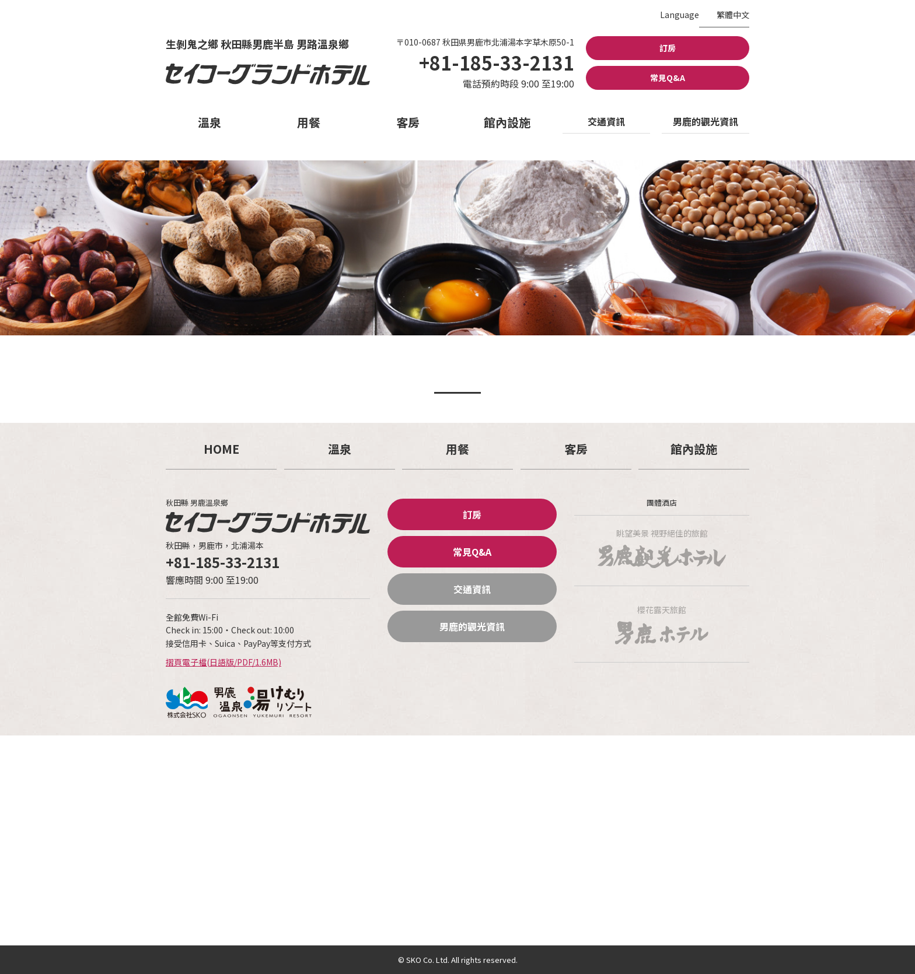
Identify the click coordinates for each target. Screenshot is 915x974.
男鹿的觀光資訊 (705, 121)
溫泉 (209, 122)
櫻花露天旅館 (661, 624)
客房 (408, 122)
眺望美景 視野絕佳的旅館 (661, 547)
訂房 (667, 48)
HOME (221, 448)
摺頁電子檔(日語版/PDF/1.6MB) (223, 662)
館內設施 (507, 122)
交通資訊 (606, 121)
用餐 (308, 122)
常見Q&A (667, 77)
